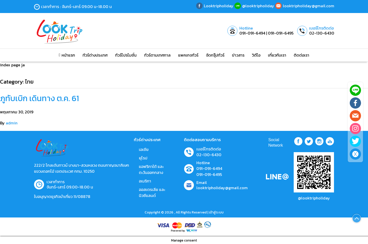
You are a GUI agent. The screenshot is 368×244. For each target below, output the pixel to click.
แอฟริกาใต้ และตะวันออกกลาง (151, 169)
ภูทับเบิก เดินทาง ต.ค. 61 (39, 98)
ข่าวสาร (238, 55)
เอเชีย (144, 149)
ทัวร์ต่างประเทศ (95, 55)
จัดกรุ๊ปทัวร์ (215, 55)
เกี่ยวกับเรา (277, 55)
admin (12, 123)
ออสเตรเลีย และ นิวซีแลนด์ (152, 192)
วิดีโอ (256, 55)
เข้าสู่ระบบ (216, 212)
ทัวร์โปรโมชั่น (126, 55)
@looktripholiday (314, 198)
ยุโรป (143, 158)
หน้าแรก (67, 55)
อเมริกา (145, 181)
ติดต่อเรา (301, 55)
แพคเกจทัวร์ (188, 55)
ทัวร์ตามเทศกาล (157, 55)
